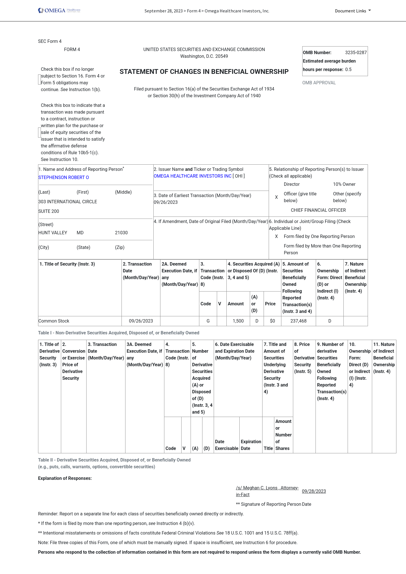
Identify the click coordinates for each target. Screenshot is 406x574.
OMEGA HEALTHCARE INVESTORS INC (192, 176)
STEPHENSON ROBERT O (63, 177)
